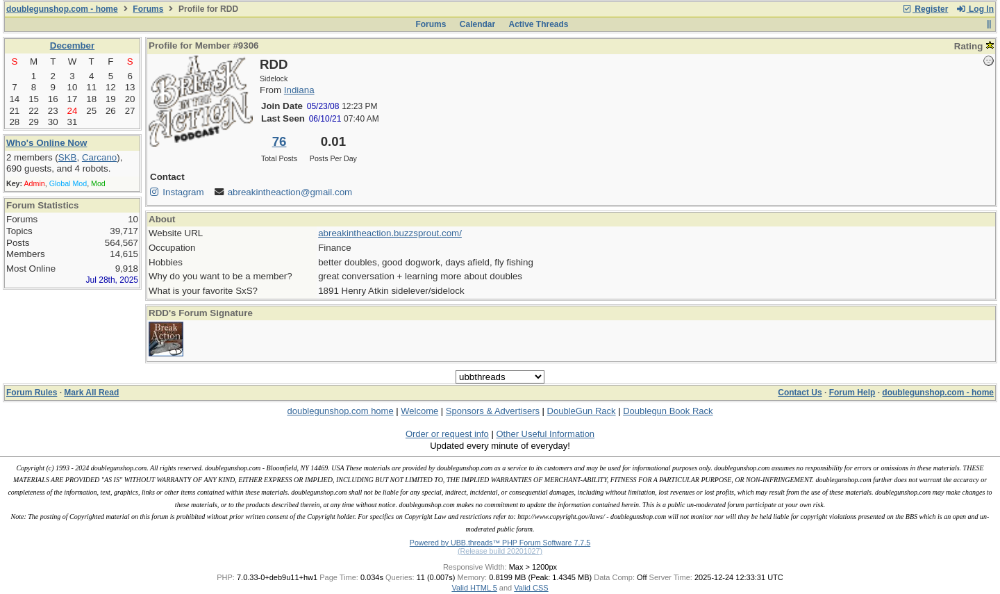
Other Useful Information (545, 434)
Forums (148, 9)
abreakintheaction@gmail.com (290, 192)
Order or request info (447, 434)
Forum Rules (31, 392)
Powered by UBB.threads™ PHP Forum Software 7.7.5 (500, 542)
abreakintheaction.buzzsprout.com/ (390, 233)
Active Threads (539, 24)
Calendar (477, 24)
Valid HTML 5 (474, 588)
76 (279, 141)
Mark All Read (91, 392)
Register (925, 9)
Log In (975, 9)
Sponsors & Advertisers (493, 411)
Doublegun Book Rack (667, 411)
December (72, 45)
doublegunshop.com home (340, 411)
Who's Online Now (46, 143)
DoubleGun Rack (581, 411)
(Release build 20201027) (500, 551)
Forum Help (852, 392)
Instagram (176, 192)
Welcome (419, 411)
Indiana (299, 90)
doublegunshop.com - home (62, 9)
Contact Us (800, 392)
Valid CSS (531, 588)
